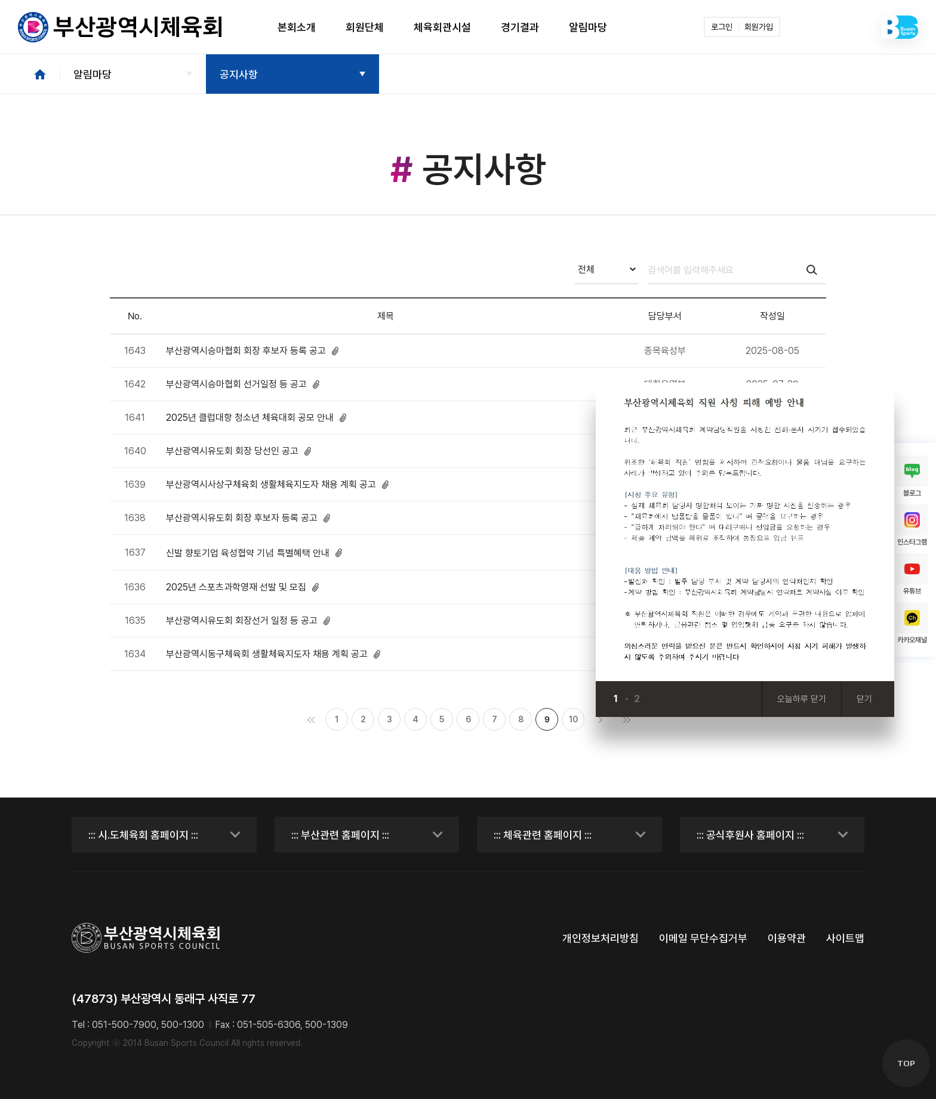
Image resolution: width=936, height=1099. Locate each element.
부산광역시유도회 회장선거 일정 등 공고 (248, 620)
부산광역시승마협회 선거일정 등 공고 (242, 384)
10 (573, 719)
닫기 (864, 699)
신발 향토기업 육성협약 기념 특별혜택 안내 (254, 553)
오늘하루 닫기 (801, 699)
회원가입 (758, 27)
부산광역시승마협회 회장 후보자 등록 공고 (252, 350)
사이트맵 (845, 938)
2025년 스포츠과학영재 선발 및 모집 (242, 587)
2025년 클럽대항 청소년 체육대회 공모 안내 (256, 417)
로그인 (721, 27)
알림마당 (92, 74)
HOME (40, 74)
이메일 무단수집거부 (703, 938)
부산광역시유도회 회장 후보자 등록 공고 (248, 518)
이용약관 (787, 938)
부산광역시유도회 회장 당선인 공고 (238, 451)
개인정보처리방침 (600, 938)
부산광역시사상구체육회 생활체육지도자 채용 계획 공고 (277, 484)
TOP (906, 1063)
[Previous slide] (655, 699)
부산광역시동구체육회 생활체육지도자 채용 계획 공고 (273, 654)
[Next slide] (679, 699)
